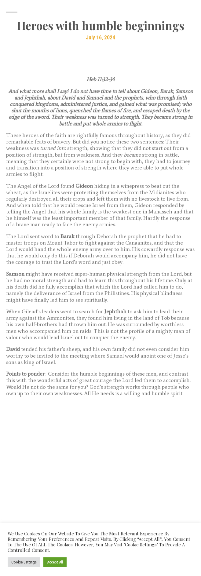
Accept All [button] (55, 562)
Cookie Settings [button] (24, 562)
